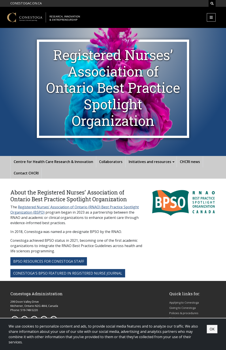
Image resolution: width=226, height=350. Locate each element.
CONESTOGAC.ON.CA (26, 3)
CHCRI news (190, 161)
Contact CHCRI (26, 173)
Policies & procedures (183, 313)
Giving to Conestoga (182, 308)
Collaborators (110, 161)
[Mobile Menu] (211, 17)
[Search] (212, 3)
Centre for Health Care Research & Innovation (53, 161)
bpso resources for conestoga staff (48, 261)
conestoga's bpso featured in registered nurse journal (67, 273)
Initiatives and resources (150, 161)
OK (212, 329)
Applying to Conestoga (184, 302)
